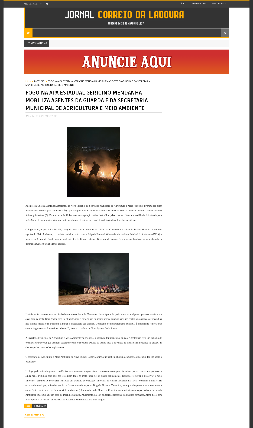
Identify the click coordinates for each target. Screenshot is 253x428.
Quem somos (198, 3)
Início (182, 3)
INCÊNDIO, (52, 116)
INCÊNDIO (39, 81)
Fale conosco (219, 3)
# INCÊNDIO (40, 405)
